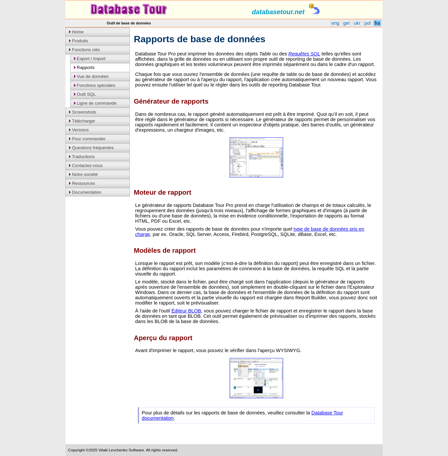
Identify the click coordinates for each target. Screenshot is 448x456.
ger (346, 23)
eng (335, 23)
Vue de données (91, 76)
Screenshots (82, 112)
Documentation (85, 192)
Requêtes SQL (304, 53)
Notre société (83, 174)
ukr (357, 23)
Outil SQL (85, 94)
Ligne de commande (95, 103)
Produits (78, 40)
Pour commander (87, 138)
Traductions (81, 156)
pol (367, 23)
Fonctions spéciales (94, 85)
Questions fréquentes (91, 147)
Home (76, 31)
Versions (79, 129)
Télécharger (82, 120)
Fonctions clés (84, 49)
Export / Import (90, 58)
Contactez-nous (86, 165)
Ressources (82, 183)
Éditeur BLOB (186, 310)
